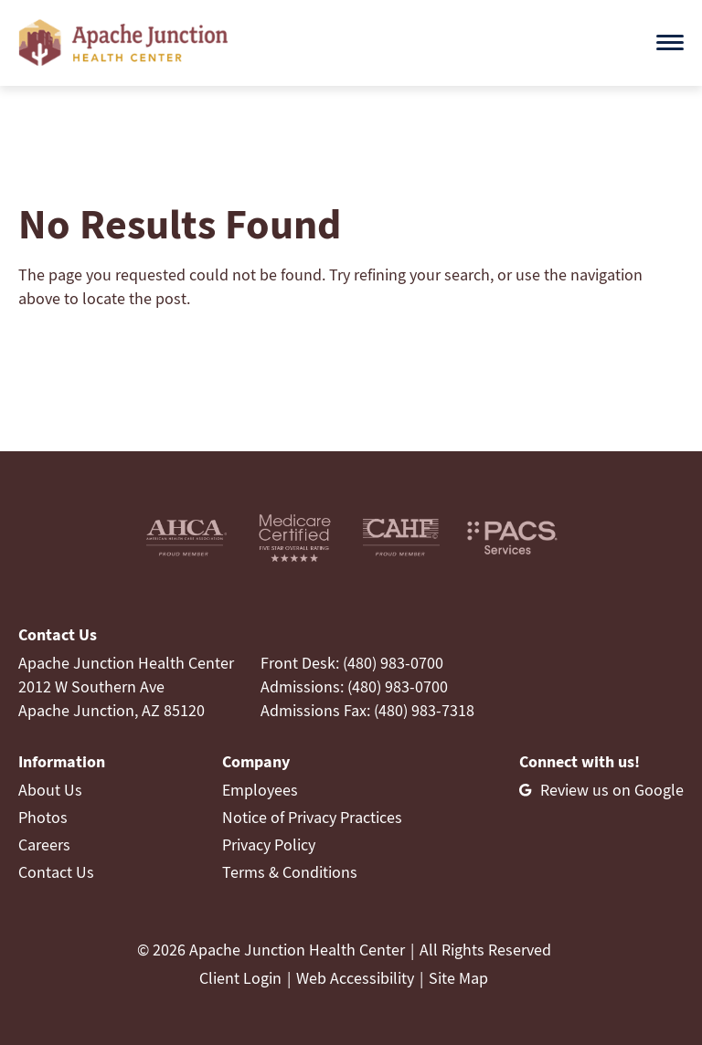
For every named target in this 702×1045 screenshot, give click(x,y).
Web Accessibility (355, 977)
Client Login (240, 977)
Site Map (458, 977)
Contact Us (56, 871)
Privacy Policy (268, 844)
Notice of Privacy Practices (312, 817)
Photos (43, 817)
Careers (44, 844)
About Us (50, 789)
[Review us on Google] (601, 789)
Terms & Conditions (289, 871)
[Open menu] (670, 42)
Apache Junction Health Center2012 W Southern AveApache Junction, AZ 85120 (126, 686)
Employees (260, 789)
